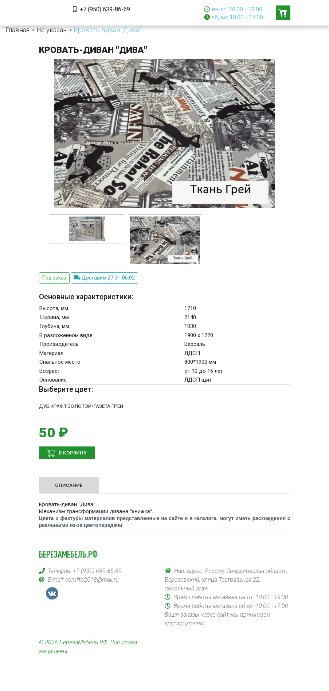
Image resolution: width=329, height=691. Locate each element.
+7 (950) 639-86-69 (101, 9)
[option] (87, 228)
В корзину (72, 453)
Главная (17, 30)
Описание (69, 485)
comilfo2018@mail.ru (92, 579)
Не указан (51, 30)
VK (52, 593)
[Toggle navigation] (49, 13)
